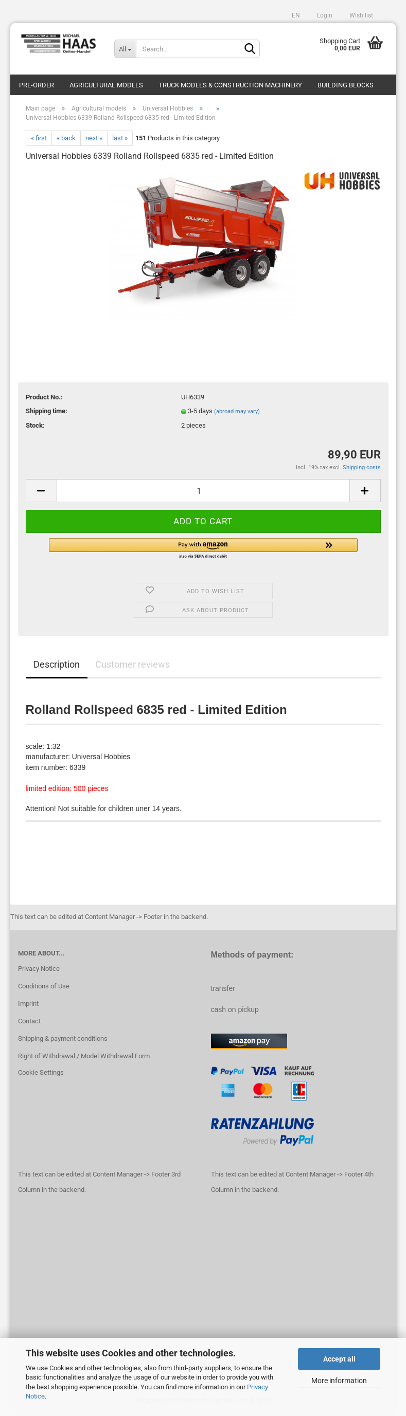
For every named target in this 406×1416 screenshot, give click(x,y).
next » (93, 139)
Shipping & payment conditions (63, 1040)
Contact (29, 1023)
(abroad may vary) (237, 413)
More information (339, 1380)
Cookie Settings (41, 1074)
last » (120, 139)
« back (66, 139)
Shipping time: (46, 413)
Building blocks (345, 85)
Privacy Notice (39, 970)
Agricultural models (106, 85)
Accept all (339, 1359)
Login (323, 15)
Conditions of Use (43, 988)
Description (56, 666)
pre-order (36, 85)
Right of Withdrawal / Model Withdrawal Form (84, 1057)
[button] (203, 551)
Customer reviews (132, 666)
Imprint (28, 1005)
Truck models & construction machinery (230, 85)
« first (39, 139)
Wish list (360, 15)
